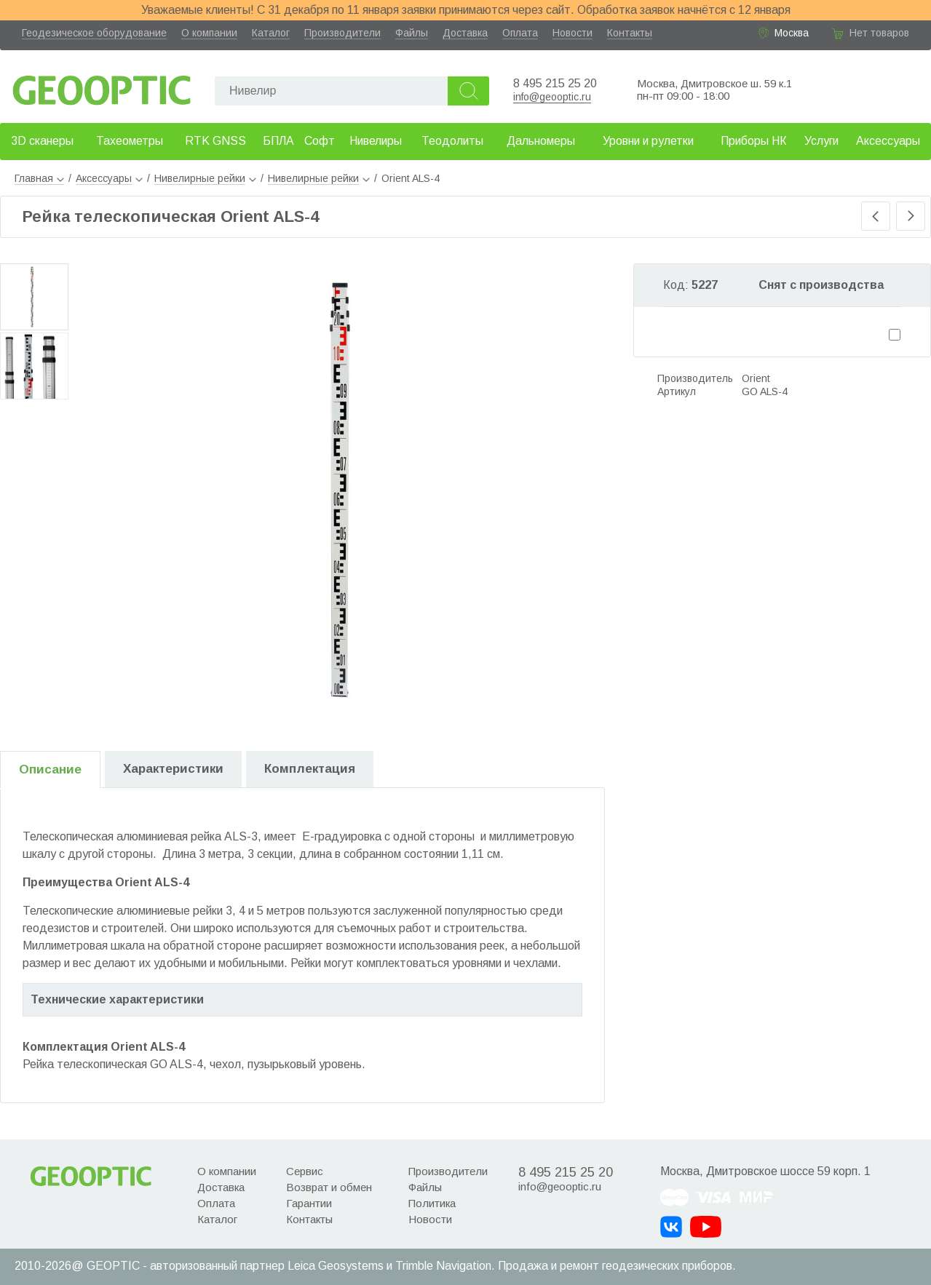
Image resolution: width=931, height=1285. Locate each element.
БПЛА (278, 141)
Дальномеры (541, 141)
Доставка (465, 33)
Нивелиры (375, 141)
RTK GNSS (215, 141)
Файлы (411, 33)
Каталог (271, 33)
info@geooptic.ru (552, 97)
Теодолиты (452, 141)
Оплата (520, 33)
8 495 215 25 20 (555, 83)
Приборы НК (754, 141)
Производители (342, 33)
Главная (39, 178)
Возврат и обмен (329, 1187)
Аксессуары (888, 141)
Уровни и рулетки (648, 141)
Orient (756, 378)
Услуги (821, 141)
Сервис (304, 1171)
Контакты (629, 33)
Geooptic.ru (102, 86)
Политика (432, 1203)
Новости (572, 33)
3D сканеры (42, 141)
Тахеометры (129, 141)
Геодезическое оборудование (94, 33)
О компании (209, 33)
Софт (319, 141)
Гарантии (309, 1203)
